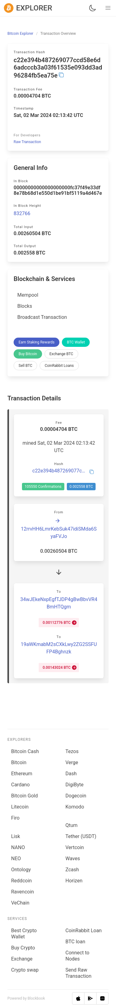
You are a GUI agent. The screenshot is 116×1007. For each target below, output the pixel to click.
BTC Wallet (76, 342)
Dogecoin (76, 796)
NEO (16, 858)
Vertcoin (75, 847)
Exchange (21, 959)
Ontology (21, 870)
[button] (108, 8)
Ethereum (21, 773)
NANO (18, 847)
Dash (71, 773)
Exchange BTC (61, 354)
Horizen (74, 881)
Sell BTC (25, 365)
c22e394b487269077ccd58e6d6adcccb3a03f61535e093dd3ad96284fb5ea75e (58, 470)
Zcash (72, 870)
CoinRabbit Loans (59, 365)
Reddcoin (21, 881)
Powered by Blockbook (26, 998)
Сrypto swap (25, 970)
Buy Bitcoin (28, 354)
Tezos (72, 751)
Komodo (75, 807)
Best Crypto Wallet (24, 934)
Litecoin (19, 807)
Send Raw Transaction (79, 973)
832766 (22, 213)
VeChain (20, 903)
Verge (72, 762)
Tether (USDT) (81, 836)
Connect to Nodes (77, 956)
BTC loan (75, 942)
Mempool (27, 295)
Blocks (24, 306)
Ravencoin (22, 892)
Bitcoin (18, 762)
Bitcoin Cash (25, 751)
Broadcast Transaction (42, 317)
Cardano (20, 785)
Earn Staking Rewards (36, 342)
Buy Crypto (23, 948)
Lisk (15, 836)
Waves (73, 858)
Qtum (72, 825)
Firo (15, 818)
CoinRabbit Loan (84, 930)
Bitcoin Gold (24, 796)
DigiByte (75, 785)
